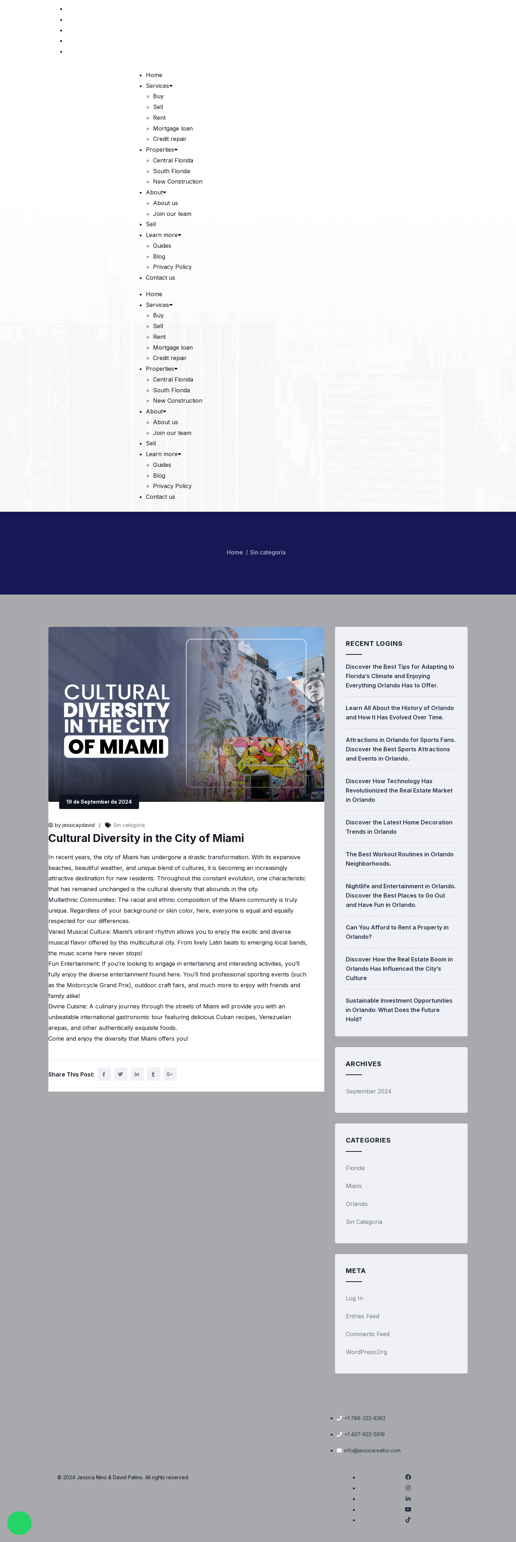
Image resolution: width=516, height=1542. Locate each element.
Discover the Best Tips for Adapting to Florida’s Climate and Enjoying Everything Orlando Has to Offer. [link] (400, 676)
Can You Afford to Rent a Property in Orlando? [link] (397, 932)
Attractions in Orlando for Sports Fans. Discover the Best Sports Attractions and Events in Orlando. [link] (400, 749)
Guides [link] (162, 245)
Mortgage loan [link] (173, 128)
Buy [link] (158, 96)
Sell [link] (158, 106)
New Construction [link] (177, 181)
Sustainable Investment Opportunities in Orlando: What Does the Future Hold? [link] (399, 1010)
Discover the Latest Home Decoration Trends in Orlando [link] (399, 827)
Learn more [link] (164, 234)
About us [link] (165, 203)
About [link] (156, 192)
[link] (453, 8)
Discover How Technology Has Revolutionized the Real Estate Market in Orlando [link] (399, 790)
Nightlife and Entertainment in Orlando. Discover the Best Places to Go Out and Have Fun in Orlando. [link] (401, 895)
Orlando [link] (357, 1203)
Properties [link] (162, 149)
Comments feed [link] (368, 1334)
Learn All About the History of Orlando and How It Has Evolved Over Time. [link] (400, 712)
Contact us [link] (160, 277)
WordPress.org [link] (366, 1352)
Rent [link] (159, 117)
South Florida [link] (171, 171)
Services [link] (160, 85)
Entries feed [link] (362, 1316)
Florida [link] (355, 1168)
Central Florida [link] (173, 160)
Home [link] (154, 75)
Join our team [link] (172, 213)
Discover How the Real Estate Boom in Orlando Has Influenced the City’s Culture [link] (399, 969)
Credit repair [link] (170, 138)
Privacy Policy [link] (172, 266)
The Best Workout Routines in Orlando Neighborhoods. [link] (400, 859)
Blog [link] (159, 256)
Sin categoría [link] (268, 552)
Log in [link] (354, 1298)
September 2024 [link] (369, 1091)
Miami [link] (354, 1185)
